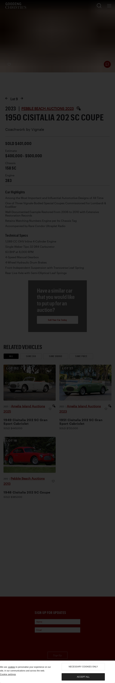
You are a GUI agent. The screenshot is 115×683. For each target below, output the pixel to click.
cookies (11, 667)
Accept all (83, 677)
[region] (57, 672)
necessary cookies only (83, 666)
